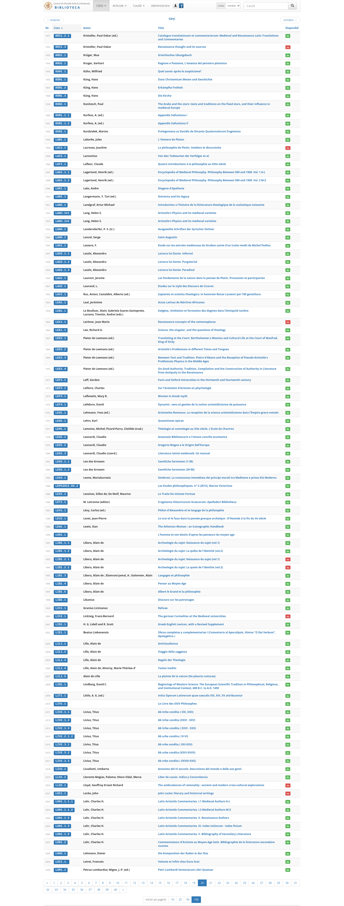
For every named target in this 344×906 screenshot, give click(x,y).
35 (73, 882)
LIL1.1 (61, 638)
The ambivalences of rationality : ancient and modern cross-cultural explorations (211, 778)
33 (56, 882)
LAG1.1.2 (62, 179)
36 (81, 882)
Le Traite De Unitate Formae (176, 490)
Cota (58, 28)
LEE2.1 (61, 336)
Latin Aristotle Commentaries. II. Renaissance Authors (193, 811)
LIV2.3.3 (62, 754)
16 (168, 875)
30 (286, 875)
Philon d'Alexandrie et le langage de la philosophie (191, 506)
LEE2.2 (61, 347)
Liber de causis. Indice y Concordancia (183, 770)
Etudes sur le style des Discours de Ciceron (185, 284)
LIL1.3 (61, 654)
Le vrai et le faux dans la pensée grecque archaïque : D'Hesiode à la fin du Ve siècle (212, 514)
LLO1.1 (61, 771)
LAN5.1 (61, 236)
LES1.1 (61, 490)
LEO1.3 (61, 450)
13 (143, 875)
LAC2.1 (61, 155)
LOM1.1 (61, 862)
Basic (294, 902)
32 (47, 882)
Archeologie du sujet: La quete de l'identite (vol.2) (190, 562)
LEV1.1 (61, 506)
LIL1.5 (61, 671)
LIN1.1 (61, 679)
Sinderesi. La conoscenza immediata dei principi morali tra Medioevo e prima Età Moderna (217, 474)
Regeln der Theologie (171, 654)
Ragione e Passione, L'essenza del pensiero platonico (192, 63)
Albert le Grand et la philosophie (179, 587)
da (288, 35)
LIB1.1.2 (62, 547)
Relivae (163, 603)
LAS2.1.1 (62, 252)
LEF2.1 (61, 385)
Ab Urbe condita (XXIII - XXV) (176, 714)
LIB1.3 (61, 571)
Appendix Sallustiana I (172, 114)
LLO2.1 (61, 779)
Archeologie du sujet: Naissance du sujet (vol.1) (189, 538)
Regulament (258, 902)
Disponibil (292, 28)
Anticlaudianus (168, 638)
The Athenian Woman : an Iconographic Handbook (191, 522)
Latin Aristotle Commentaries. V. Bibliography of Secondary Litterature (204, 827)
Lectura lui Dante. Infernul (175, 251)
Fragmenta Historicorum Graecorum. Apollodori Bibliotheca (197, 498)
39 (107, 882)
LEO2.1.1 (62, 458)
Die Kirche (164, 95)
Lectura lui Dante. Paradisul (176, 268)
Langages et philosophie (174, 570)
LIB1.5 (61, 587)
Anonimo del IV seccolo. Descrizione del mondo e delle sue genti (199, 762)
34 (64, 882)
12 (134, 875)
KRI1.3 (61, 47)
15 (159, 875)
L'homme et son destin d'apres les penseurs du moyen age (196, 530)
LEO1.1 (61, 434)
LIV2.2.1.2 (64, 730)
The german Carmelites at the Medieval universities (192, 611)
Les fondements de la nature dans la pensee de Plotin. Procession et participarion (211, 276)
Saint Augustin (167, 235)
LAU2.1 (61, 284)
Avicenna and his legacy (173, 195)
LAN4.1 (61, 227)
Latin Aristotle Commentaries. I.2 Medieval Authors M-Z (194, 803)
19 (193, 875)
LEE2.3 (61, 355)
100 (196, 892)
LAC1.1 (61, 147)
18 (185, 875)
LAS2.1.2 (62, 260)
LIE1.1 (61, 627)
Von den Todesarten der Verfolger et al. (183, 155)
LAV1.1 (61, 292)
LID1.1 (61, 619)
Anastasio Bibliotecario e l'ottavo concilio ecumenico (192, 433)
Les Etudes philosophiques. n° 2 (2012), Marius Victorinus (195, 482)
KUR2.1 (61, 131)
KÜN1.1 (61, 79)
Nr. (47, 28)
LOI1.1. (62, 854)
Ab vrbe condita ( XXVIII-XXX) (177, 754)
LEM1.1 (61, 426)
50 (187, 892)
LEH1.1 (61, 410)
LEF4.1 (61, 401)
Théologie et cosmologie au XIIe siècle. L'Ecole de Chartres (196, 425)
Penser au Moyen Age (172, 579)
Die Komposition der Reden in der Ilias (183, 846)
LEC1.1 (61, 319)
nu (288, 47)
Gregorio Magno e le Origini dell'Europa (183, 442)
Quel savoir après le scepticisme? (179, 71)
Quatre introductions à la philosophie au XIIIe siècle (192, 163)
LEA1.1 (61, 300)
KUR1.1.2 (62, 123)
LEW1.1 (61, 522)
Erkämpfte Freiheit (170, 87)
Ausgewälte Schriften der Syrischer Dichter (186, 227)
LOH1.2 (61, 835)
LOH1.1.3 (62, 819)
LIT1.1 (61, 690)
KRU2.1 (61, 63)
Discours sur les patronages (176, 595)
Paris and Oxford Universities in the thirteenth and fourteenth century (204, 377)
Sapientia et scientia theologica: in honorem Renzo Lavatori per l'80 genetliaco (209, 292)
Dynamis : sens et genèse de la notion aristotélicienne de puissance (202, 401)
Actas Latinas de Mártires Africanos (181, 300)
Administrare (160, 6)
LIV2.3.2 (62, 746)
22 (219, 875)
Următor (290, 20)
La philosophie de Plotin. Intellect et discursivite (189, 147)
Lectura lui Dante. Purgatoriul (177, 259)
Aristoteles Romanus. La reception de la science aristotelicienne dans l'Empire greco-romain (218, 409)
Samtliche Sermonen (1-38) (175, 458)
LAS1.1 (61, 244)
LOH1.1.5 (62, 827)
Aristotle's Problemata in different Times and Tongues (193, 346)
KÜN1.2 (61, 87)
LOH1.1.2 (62, 811)
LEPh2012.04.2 (67, 482)
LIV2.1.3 (62, 722)
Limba (221, 5)
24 (236, 875)
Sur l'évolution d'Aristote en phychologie (184, 385)
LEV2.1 (61, 514)
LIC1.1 (61, 603)
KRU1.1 (61, 55)
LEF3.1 (61, 393)
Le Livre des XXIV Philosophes (177, 698)
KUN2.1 (61, 103)
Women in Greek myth (172, 393)
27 (261, 875)
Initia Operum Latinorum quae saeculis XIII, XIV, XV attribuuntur (200, 690)
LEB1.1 (61, 308)
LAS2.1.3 (62, 268)
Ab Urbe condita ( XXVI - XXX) (177, 722)
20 (202, 875)
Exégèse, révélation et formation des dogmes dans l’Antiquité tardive (203, 308)
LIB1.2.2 (62, 563)
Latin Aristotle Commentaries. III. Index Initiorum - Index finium (200, 819)
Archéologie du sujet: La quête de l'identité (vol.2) (190, 546)
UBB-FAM (113, 902)
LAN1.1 (61, 195)
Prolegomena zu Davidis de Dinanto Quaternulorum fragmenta (199, 131)
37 (90, 882)
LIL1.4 (61, 662)
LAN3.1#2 (62, 219)
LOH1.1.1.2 (64, 803)
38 (98, 882)
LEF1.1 (61, 377)
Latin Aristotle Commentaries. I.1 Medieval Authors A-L (194, 794)
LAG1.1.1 (62, 171)
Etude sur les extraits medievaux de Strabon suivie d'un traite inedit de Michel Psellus (214, 243)
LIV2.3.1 (62, 738)
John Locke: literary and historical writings (186, 786)
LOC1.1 (61, 787)
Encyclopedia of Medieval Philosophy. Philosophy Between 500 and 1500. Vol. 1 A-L (211, 171)
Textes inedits (167, 662)
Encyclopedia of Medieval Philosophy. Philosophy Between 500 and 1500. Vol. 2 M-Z (212, 179)
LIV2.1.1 (62, 706)
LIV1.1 (61, 698)
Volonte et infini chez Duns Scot (178, 854)
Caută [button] (139, 6)
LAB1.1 (61, 139)
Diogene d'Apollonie (171, 187)
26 (253, 875)
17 (176, 875)
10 (117, 875)
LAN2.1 (61, 203)
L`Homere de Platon (171, 139)
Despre (284, 902)
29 (278, 875)
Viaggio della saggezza (172, 646)
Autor (87, 28)
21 (210, 875)
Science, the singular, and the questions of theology (192, 327)
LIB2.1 (61, 595)
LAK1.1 (61, 187)
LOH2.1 (61, 846)
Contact (272, 902)
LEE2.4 (61, 366)
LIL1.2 (61, 646)
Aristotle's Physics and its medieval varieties (187, 211)
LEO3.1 (61, 474)
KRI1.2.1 (62, 36)
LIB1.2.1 (62, 555)
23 (227, 875)
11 (126, 875)
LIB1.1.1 (62, 538)
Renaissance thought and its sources (182, 47)
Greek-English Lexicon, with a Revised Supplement (191, 619)
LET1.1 (61, 498)
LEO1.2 (61, 442)
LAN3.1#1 (62, 211)
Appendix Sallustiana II (173, 122)
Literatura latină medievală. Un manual (184, 449)
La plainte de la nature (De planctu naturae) (186, 670)
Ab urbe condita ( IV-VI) (173, 730)
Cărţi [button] (101, 6)
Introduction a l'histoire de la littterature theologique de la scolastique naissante (211, 203)
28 (270, 875)
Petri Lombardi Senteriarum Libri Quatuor (185, 862)
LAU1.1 (61, 276)
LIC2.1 (61, 611)
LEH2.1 (61, 417)
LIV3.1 (61, 762)
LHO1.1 (61, 530)
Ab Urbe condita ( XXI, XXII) (175, 706)
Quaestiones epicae (171, 417)
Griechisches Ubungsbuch (175, 55)
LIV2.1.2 (62, 714)
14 (151, 875)
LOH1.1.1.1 (64, 795)
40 (115, 882)
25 (244, 875)
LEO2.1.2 (62, 466)
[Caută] (292, 5)
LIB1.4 (61, 579)
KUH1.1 (61, 71)
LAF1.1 (61, 163)
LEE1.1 (61, 327)
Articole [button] (120, 6)
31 (295, 875)
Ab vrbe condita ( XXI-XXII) (175, 738)
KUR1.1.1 (62, 115)
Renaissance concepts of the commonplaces (187, 319)
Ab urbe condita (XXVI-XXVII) (176, 746)
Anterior (53, 20)
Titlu (161, 28)
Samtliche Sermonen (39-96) (176, 466)
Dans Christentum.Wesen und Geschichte (185, 79)
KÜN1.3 (61, 95)
